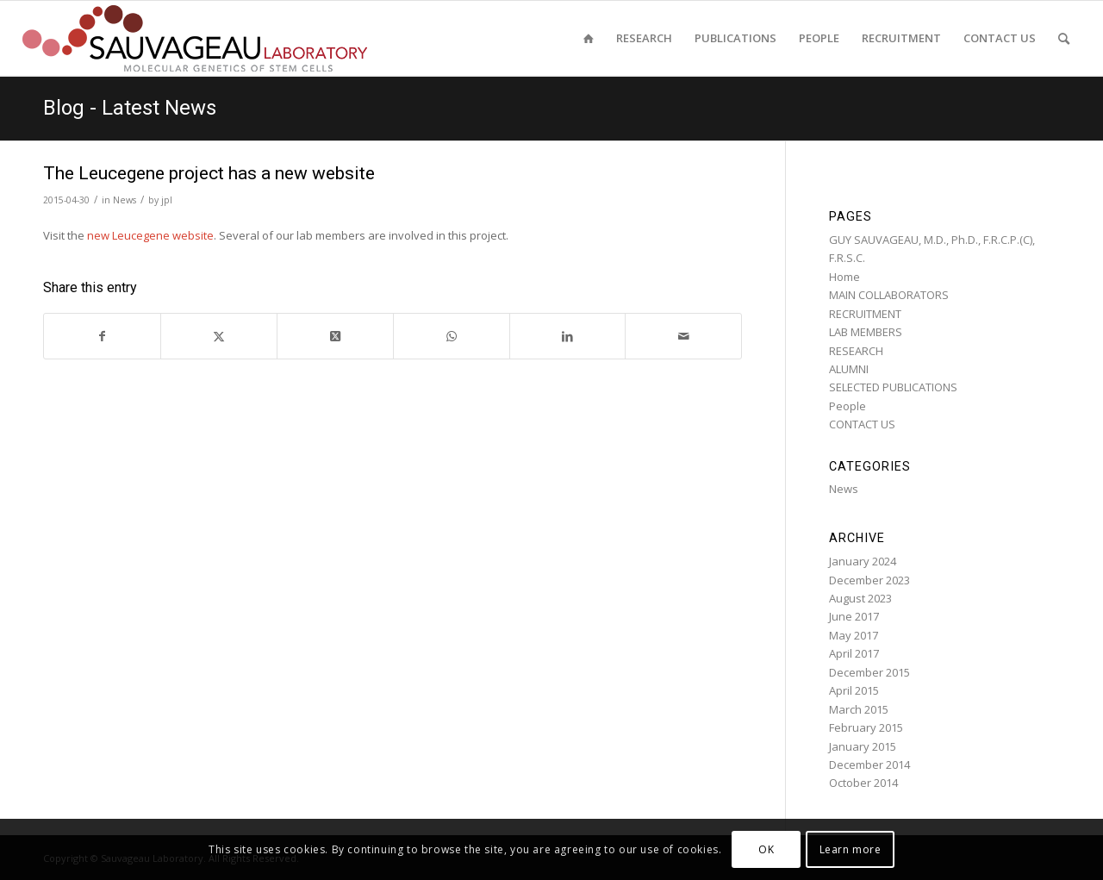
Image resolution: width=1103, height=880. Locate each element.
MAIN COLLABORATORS (889, 295)
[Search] (1064, 38)
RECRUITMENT (865, 313)
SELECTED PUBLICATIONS (893, 387)
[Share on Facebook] (102, 336)
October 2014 (863, 782)
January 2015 (862, 746)
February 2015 (866, 727)
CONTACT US (862, 424)
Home (844, 276)
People (847, 406)
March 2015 (858, 709)
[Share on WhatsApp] (451, 336)
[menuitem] (588, 38)
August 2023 (860, 598)
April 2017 (854, 653)
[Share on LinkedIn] (568, 336)
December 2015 (869, 672)
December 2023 (869, 580)
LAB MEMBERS (865, 332)
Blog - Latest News (129, 108)
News (124, 200)
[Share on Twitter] (219, 336)
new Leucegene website (150, 235)
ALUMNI (849, 369)
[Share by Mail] (683, 336)
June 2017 (854, 616)
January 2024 (862, 561)
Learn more (850, 849)
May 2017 (853, 635)
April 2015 (854, 690)
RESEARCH (856, 351)
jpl (166, 200)
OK (766, 849)
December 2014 (869, 764)
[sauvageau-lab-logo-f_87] (194, 38)
